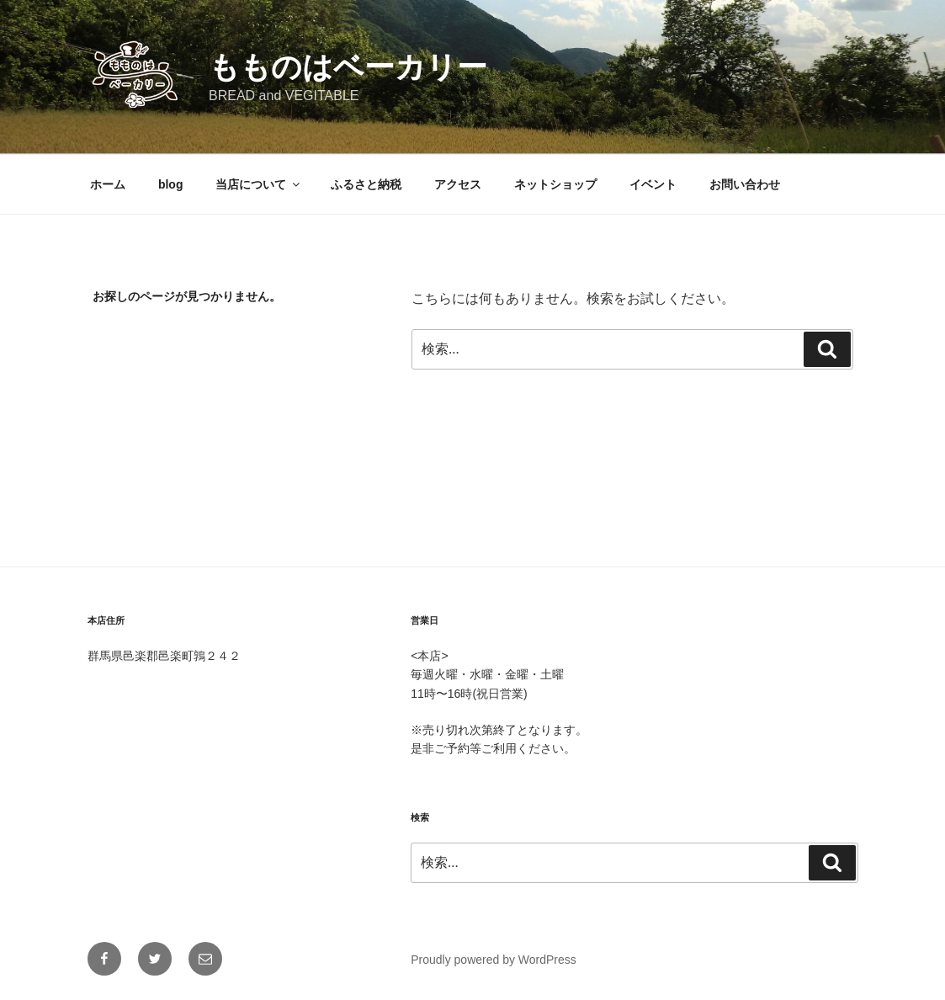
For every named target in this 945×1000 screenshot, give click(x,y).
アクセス (457, 184)
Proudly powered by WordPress (493, 959)
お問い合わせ (744, 184)
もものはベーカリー (348, 67)
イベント (653, 184)
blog (170, 184)
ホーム (107, 184)
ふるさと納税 (366, 184)
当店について (258, 184)
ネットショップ (555, 184)
